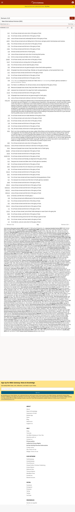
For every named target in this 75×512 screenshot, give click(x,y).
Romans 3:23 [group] (4, 27)
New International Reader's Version (32, 293)
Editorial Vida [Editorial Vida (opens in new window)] (30, 469)
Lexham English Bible (30, 272)
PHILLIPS (7, 100)
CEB (9, 51)
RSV (9, 203)
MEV (8, 143)
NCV (8, 161)
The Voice (30, 327)
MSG (8, 131)
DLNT (8, 62)
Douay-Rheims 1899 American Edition (19, 244)
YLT (9, 222)
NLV (9, 177)
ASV (9, 36)
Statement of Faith (32, 413)
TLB (9, 128)
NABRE (8, 151)
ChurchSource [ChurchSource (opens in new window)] (30, 463)
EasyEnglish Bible (38, 245)
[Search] (72, 18)
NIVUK (8, 172)
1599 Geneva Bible (8, 253)
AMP (8, 38)
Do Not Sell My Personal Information (37, 445)
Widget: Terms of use (32, 451)
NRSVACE (7, 188)
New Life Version (36, 300)
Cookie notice (30, 447)
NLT (9, 180)
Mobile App (30, 415)
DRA (8, 65)
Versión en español (32, 503)
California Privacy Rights (34, 443)
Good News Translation (47, 257)
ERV (9, 67)
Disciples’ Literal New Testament (28, 241)
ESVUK (8, 78)
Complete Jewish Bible (62, 237)
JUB (9, 115)
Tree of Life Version (53, 324)
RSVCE (8, 206)
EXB (9, 80)
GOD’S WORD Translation (41, 256)
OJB (9, 198)
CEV (9, 57)
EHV (9, 72)
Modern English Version (15, 276)
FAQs (28, 431)
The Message (41, 275)
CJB (9, 54)
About (28, 409)
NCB (8, 159)
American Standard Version (52, 228)
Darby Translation (44, 240)
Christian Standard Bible (58, 233)
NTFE (8, 195)
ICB (9, 95)
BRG (8, 44)
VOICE (8, 211)
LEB (9, 126)
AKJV (8, 121)
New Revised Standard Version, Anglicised (40, 304)
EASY (8, 70)
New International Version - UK (62, 296)
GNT (8, 90)
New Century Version (35, 291)
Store (28, 417)
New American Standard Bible (28, 287)
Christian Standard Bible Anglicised (52, 236)
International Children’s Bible (36, 261)
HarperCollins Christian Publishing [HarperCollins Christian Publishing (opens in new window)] (36, 465)
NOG (8, 148)
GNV (8, 85)
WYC (8, 219)
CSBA (8, 49)
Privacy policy (30, 441)
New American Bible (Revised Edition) (26, 281)
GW (9, 87)
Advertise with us (31, 437)
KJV (9, 118)
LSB (9, 123)
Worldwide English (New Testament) (21, 329)
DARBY (8, 59)
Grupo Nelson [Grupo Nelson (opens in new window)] (30, 467)
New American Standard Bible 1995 (42, 288)
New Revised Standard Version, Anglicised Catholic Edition (51, 307)
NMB (8, 182)
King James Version (16, 268)
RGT (9, 201)
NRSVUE (7, 193)
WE (9, 216)
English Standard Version (55, 248)
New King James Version (23, 299)
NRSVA (8, 185)
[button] (73, 2)
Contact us (29, 439)
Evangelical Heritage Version (54, 247)
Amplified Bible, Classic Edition (25, 231)
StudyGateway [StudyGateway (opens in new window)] (30, 461)
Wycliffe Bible (66, 329)
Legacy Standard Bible (39, 269)
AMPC (8, 41)
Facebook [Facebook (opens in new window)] (29, 485)
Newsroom (30, 421)
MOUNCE (7, 145)
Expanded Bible (25, 252)
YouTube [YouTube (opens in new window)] (29, 495)
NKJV (8, 174)
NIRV (8, 167)
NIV (9, 169)
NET (9, 164)
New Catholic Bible (53, 289)
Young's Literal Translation (26, 331)
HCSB (8, 93)
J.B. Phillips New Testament (62, 264)
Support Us (30, 423)
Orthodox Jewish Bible (18, 317)
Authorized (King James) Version (39, 268)
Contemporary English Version (39, 239)
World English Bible (38, 328)
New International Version (35, 295)
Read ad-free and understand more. (37, 6)
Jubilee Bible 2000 (35, 267)
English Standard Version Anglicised (16, 251)
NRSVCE (7, 190)
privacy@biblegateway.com (7, 399)
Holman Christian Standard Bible (30, 260)
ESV (9, 75)
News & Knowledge (32, 411)
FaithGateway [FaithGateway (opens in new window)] (30, 459)
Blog (28, 419)
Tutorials (29, 433)
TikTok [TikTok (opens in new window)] (28, 491)
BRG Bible (12, 232)
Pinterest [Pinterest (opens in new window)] (29, 489)
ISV (9, 98)
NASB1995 (7, 156)
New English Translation (28, 292)
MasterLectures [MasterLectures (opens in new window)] (31, 477)
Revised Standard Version (50, 319)
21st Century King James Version (12, 228)
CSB (9, 46)
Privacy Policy (56, 398)
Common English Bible (26, 237)
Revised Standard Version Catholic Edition (49, 321)
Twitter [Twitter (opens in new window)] (28, 493)
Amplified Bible (32, 229)
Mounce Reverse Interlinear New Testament (38, 277)
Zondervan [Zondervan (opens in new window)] (29, 475)
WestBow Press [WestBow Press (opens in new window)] (31, 473)
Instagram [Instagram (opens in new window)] (29, 487)
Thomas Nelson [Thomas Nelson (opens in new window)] (31, 471)
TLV (9, 209)
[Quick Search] (34, 18)
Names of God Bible (37, 280)
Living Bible (18, 273)
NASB (8, 153)
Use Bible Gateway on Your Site (35, 435)
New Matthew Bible (54, 303)
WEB (8, 214)
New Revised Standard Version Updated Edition (24, 313)
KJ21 (8, 33)
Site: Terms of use (31, 449)
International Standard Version (49, 263)
